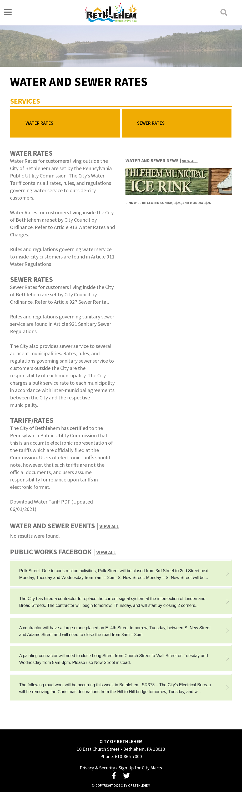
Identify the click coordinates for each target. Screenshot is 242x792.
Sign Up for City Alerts (140, 768)
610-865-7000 (128, 756)
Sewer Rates (151, 123)
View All (190, 161)
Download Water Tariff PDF (40, 501)
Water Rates (39, 123)
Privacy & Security (97, 768)
